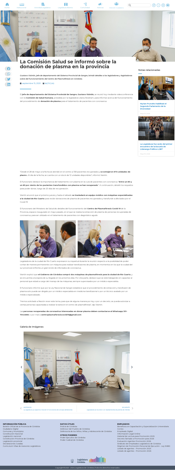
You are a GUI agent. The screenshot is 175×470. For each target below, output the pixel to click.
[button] (21, 366)
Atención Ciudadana (116, 8)
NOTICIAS (49, 83)
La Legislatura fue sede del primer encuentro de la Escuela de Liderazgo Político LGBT (156, 146)
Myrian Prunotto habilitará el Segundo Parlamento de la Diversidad (153, 106)
